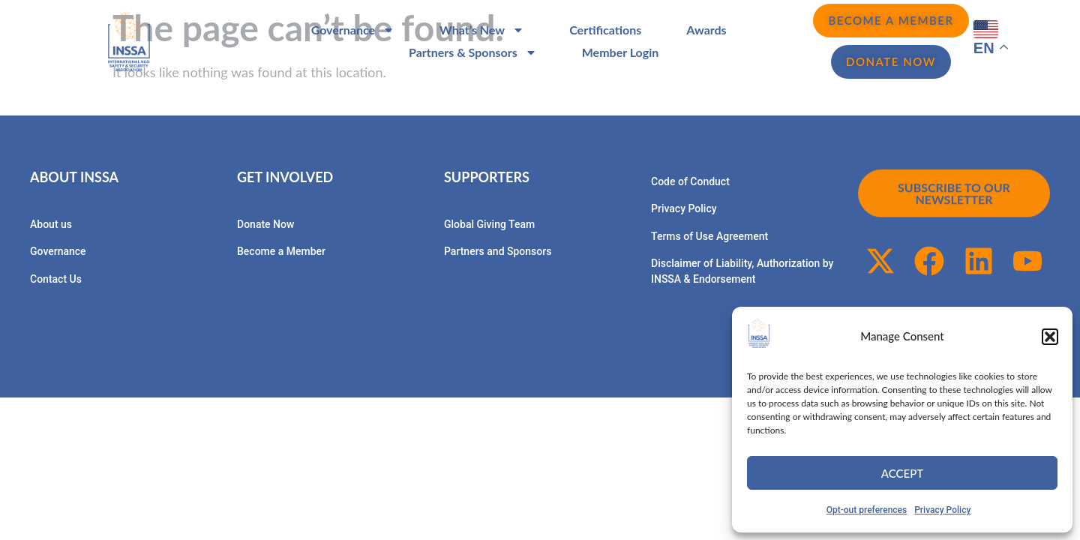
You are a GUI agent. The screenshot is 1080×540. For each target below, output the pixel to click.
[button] (1050, 336)
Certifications (605, 29)
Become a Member (281, 251)
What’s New (482, 30)
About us (51, 224)
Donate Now (265, 224)
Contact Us (56, 279)
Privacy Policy (942, 510)
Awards (706, 29)
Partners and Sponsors (497, 251)
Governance (352, 30)
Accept (902, 473)
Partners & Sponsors (473, 52)
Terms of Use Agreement (709, 236)
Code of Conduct (690, 182)
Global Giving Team (489, 224)
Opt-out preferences (866, 510)
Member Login (620, 52)
